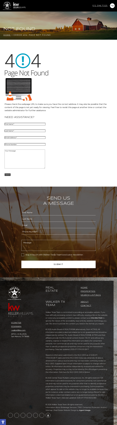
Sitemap (49, 410)
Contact (86, 306)
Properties (88, 291)
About (85, 302)
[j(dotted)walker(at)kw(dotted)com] (22, 330)
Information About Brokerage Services (61, 407)
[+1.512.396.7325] (100, 5)
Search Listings (91, 295)
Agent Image (84, 410)
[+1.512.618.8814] (22, 326)
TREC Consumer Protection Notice (92, 407)
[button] (3, 422)
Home (84, 288)
